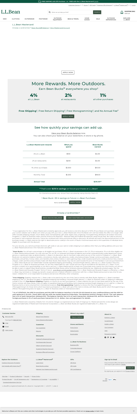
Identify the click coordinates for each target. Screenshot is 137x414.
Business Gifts (74, 365)
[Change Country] (129, 329)
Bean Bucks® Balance (40, 28)
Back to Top (6, 329)
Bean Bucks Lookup (42, 386)
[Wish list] (130, 13)
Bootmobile (74, 354)
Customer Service (75, 5)
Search (97, 12)
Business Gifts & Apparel (104, 5)
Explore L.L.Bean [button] (126, 19)
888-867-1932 (17, 340)
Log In (133, 5)
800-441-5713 (7, 337)
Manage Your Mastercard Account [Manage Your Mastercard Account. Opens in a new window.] (46, 389)
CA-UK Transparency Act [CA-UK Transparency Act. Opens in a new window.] (21, 399)
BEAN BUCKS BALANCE (52, 238)
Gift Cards (93, 5)
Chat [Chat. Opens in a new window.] (5, 343)
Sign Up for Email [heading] (111, 380)
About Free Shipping (42, 337)
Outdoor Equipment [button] (57, 19)
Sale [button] (98, 19)
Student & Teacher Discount (44, 369)
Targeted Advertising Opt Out (12, 402)
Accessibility (53, 399)
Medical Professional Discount (45, 359)
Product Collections (16, 396)
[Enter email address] (115, 388)
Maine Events (74, 351)
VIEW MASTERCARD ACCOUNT (80, 238)
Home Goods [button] (87, 19)
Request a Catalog (110, 354)
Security (26, 396)
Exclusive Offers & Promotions (45, 372)
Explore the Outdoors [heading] (10, 380)
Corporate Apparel (76, 368)
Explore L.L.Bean (110, 338)
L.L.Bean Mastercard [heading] (44, 380)
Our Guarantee (40, 348)
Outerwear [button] (29, 19)
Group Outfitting (75, 372)
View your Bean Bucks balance (66, 154)
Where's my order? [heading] (77, 333)
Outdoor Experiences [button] (111, 19)
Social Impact (109, 341)
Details (96, 1)
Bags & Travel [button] (73, 19)
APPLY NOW (68, 72)
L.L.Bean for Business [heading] (78, 362)
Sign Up (130, 388)
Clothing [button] (16, 19)
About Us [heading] (108, 334)
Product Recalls (7, 399)
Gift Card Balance (75, 389)
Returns (38, 351)
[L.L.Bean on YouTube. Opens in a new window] (113, 357)
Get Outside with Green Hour (11, 386)
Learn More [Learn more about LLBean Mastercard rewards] (39, 383)
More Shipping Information (44, 340)
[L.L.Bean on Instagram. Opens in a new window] (111, 357)
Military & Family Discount (44, 366)
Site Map (5, 396)
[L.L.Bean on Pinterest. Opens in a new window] (108, 357)
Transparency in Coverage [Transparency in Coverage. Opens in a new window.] (39, 399)
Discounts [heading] (39, 356)
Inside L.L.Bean (109, 344)
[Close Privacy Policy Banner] (133, 411)
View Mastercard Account (60, 28)
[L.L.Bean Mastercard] (122, 5)
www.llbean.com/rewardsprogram (65, 290)
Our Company (109, 347)
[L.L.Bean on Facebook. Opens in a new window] (105, 357)
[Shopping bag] (127, 11)
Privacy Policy (130, 391)
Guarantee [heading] (40, 345)
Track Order (77, 337)
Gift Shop (73, 383)
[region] (68, 1)
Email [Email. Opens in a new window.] (5, 347)
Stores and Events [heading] (77, 344)
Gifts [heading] (72, 380)
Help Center (7, 351)
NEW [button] (5, 19)
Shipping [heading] (39, 333)
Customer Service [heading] (8, 333)
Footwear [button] (43, 19)
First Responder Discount (44, 362)
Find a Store (74, 348)
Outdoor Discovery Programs (11, 383)
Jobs (106, 351)
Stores (86, 5)
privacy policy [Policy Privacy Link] (90, 411)
